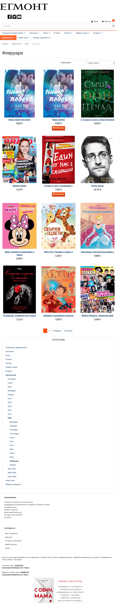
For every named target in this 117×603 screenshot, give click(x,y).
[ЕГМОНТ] (24, 6)
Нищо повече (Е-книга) (19, 115)
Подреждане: (66, 62)
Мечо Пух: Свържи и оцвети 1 (58, 241)
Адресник (8, 526)
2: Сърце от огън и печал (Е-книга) (97, 116)
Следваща (56, 320)
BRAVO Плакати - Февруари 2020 (97, 302)
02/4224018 (19, 555)
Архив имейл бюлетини (13, 502)
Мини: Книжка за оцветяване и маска (19, 242)
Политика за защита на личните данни (18, 491)
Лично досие (97, 178)
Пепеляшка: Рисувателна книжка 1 (97, 242)
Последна (68, 320)
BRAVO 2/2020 (19, 178)
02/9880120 (24, 562)
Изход (7, 537)
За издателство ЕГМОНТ (13, 504)
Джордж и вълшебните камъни (58, 301)
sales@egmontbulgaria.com (12, 557)
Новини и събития (11, 499)
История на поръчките (13, 530)
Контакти (7, 507)
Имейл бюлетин (11, 534)
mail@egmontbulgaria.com (12, 564)
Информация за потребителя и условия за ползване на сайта (27, 494)
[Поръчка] (108, 21)
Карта (27, 557)
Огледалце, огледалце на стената (19, 302)
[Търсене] (113, 26)
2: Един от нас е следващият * (58, 178)
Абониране (58, 600)
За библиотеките (10, 496)
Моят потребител (11, 523)
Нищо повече (58, 115)
